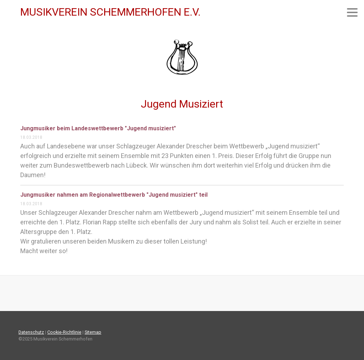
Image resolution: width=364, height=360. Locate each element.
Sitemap (93, 332)
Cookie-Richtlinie (64, 332)
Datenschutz (31, 332)
